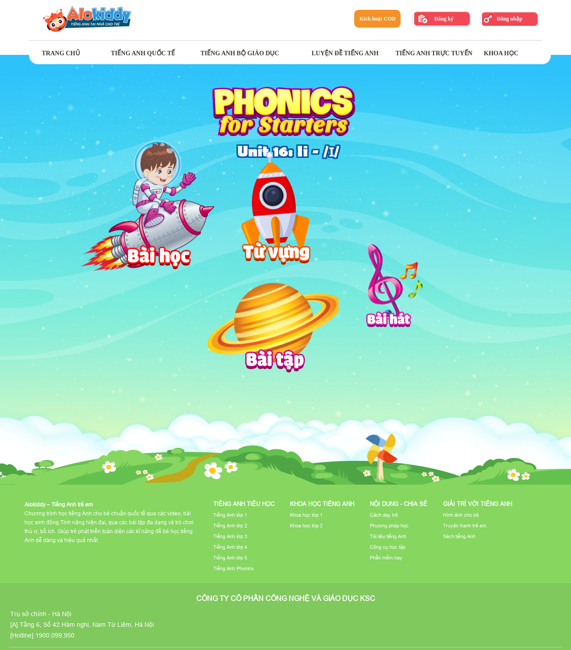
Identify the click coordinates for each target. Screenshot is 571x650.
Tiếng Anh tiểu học (243, 503)
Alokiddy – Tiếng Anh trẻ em (59, 504)
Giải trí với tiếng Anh (477, 503)
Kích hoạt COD (378, 19)
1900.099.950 (54, 635)
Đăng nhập (509, 19)
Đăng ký (443, 19)
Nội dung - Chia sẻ (398, 503)
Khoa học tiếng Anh (322, 503)
